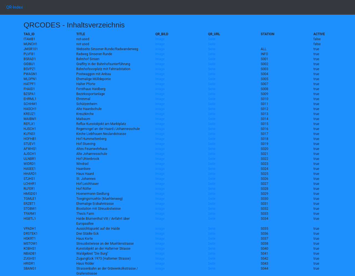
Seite (211, 39)
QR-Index (15, 7)
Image (159, 39)
